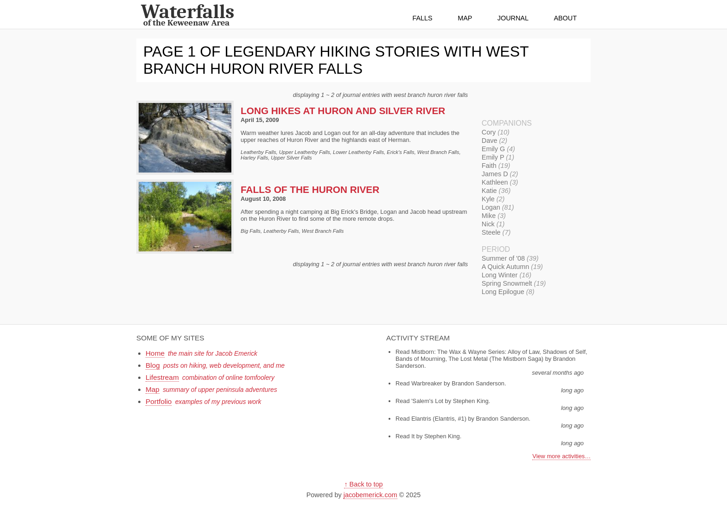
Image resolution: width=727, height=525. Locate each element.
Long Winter (506, 275)
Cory (496, 132)
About (565, 18)
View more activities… (561, 456)
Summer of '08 (510, 258)
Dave (494, 140)
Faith (496, 165)
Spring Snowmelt (514, 283)
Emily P (498, 157)
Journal (513, 18)
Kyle (493, 199)
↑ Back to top (363, 484)
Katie (496, 190)
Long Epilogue (508, 291)
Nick (493, 224)
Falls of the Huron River (310, 189)
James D (500, 174)
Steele (496, 232)
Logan (498, 207)
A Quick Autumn (512, 266)
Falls (423, 18)
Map (465, 18)
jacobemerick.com (370, 495)
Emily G (498, 149)
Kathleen (500, 182)
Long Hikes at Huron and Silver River (343, 110)
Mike (494, 215)
